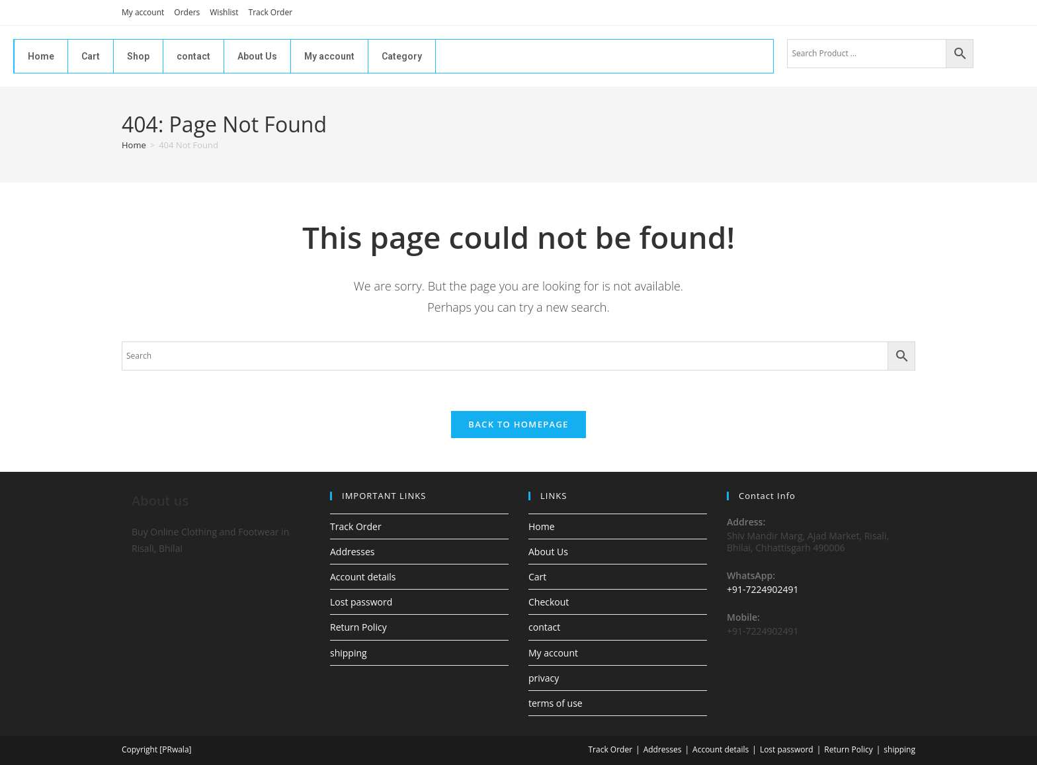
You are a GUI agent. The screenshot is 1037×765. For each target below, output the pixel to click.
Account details (362, 576)
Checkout (548, 602)
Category (402, 56)
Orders (187, 12)
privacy (543, 678)
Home (41, 56)
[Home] (134, 145)
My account (143, 12)
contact (193, 56)
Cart (90, 56)
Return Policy (358, 627)
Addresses (352, 551)
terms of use (555, 703)
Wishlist (224, 12)
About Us (257, 56)
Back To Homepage (518, 424)
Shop (138, 56)
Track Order (271, 12)
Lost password (361, 602)
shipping (348, 653)
